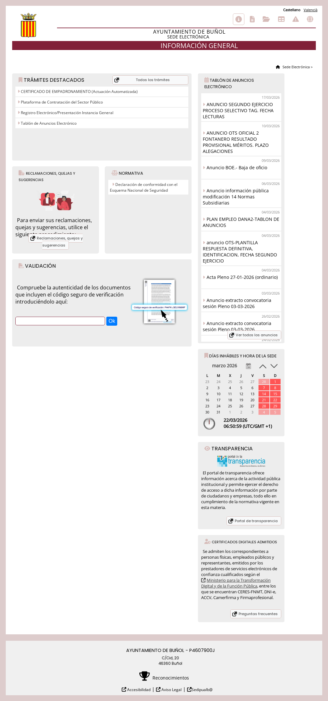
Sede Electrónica (296, 66)
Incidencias (295, 19)
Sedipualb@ (202, 689)
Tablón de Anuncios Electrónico (48, 123)
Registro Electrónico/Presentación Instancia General (66, 112)
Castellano (291, 9)
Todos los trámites (153, 79)
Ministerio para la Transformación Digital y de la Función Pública (236, 583)
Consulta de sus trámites (266, 19)
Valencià (310, 9)
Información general (238, 19)
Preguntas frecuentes (258, 613)
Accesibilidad (138, 689)
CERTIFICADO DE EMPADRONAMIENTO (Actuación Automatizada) (79, 91)
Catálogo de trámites (252, 19)
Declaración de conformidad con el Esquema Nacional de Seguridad (143, 187)
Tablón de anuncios (281, 19)
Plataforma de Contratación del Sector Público (61, 102)
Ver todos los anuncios (257, 335)
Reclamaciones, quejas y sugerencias (60, 242)
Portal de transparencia (256, 520)
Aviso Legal (171, 689)
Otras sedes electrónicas (310, 19)
